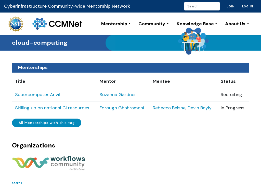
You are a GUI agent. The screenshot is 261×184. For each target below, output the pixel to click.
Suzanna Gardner (117, 94)
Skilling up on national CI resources (52, 108)
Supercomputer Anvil (37, 94)
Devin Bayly (200, 108)
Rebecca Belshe (169, 108)
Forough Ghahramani (121, 108)
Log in (247, 6)
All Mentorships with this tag (47, 122)
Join (230, 6)
